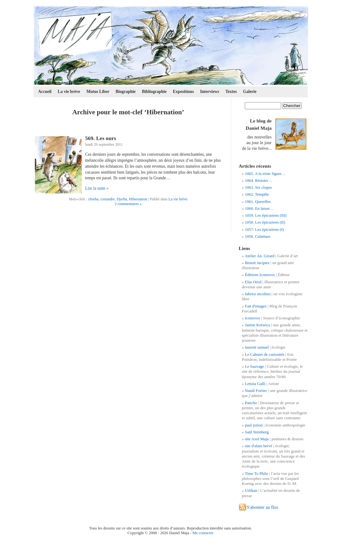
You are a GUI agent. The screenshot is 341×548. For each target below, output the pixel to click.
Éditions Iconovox (260, 274)
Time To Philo (256, 473)
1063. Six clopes (258, 187)
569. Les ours (100, 138)
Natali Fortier (256, 390)
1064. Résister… (258, 180)
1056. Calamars (257, 236)
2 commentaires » (128, 204)
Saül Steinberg (257, 432)
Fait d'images (255, 306)
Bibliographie (154, 91)
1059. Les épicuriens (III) (265, 215)
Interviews (209, 91)
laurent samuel (257, 347)
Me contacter (202, 533)
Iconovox (252, 318)
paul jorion (254, 425)
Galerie (250, 91)
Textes (231, 91)
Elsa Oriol (253, 281)
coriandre (107, 199)
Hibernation (138, 199)
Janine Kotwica (257, 325)
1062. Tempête (257, 194)
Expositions (183, 91)
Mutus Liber (98, 91)
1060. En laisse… (259, 208)
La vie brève (69, 91)
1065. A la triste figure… (265, 173)
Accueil (45, 91)
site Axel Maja (257, 439)
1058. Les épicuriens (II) (265, 222)
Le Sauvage (254, 366)
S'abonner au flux (262, 507)
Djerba (122, 199)
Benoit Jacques (257, 262)
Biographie (126, 91)
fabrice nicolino (257, 293)
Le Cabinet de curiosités (264, 354)
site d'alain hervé (258, 445)
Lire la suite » (97, 188)
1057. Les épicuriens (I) (264, 229)
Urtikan (251, 490)
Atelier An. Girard (260, 255)
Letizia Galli (255, 383)
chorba (93, 199)
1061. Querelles (257, 201)
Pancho (251, 402)
